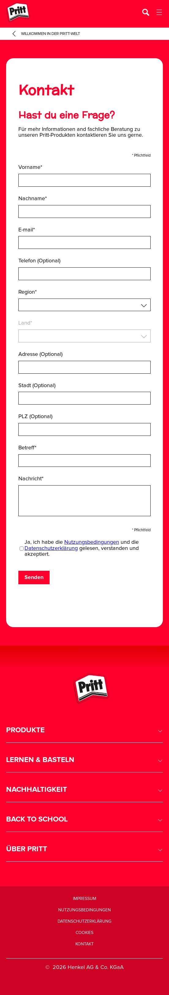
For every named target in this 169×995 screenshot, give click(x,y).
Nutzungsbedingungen (91, 542)
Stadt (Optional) (36, 385)
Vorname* (30, 167)
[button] (84, 730)
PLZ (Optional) (35, 416)
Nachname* (32, 198)
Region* (27, 292)
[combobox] (84, 305)
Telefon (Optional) (39, 261)
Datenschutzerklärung (51, 548)
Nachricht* (30, 479)
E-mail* (26, 230)
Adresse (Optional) (40, 354)
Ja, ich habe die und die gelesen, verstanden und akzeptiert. (81, 548)
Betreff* (27, 448)
